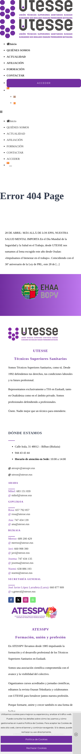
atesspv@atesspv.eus (23, 639)
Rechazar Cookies (36, 748)
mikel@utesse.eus (22, 666)
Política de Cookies (36, 739)
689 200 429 (25, 709)
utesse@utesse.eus (22, 645)
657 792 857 (22, 681)
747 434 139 (21, 691)
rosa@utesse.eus (21, 685)
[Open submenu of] (10, 337)
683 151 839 (24, 662)
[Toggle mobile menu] (1, 283)
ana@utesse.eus (20, 695)
